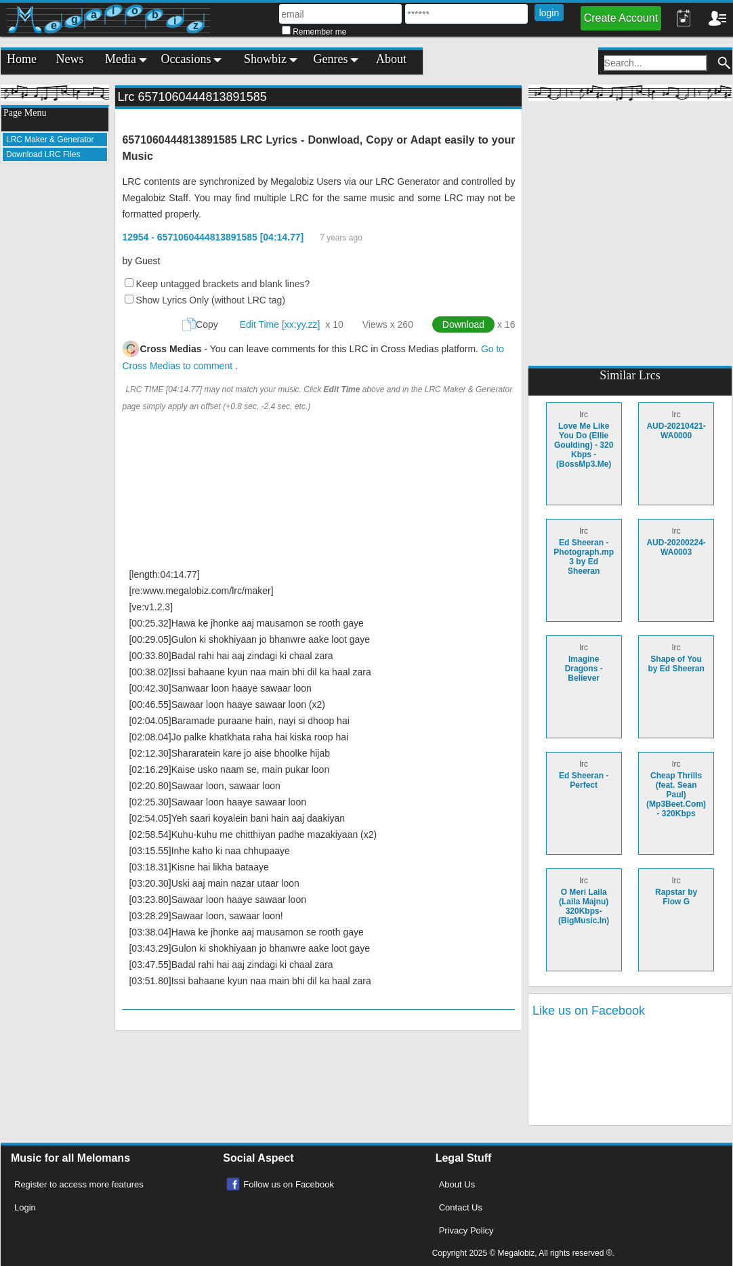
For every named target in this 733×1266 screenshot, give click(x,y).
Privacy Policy (466, 1230)
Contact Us (460, 1207)
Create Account (621, 18)
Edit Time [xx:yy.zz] (280, 324)
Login (25, 1207)
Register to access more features (79, 1184)
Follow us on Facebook (288, 1184)
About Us (457, 1184)
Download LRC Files (43, 154)
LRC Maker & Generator (49, 139)
